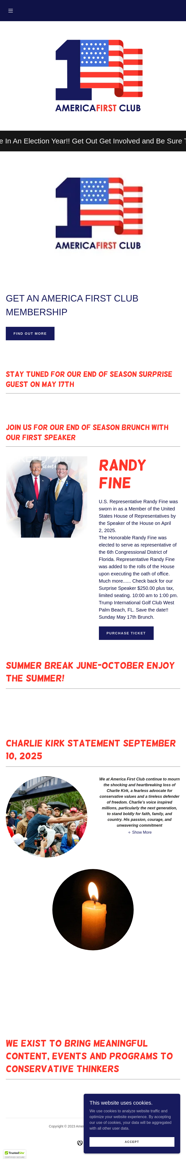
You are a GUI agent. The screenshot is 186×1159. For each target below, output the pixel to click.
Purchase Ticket (126, 633)
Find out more (30, 333)
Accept (132, 1141)
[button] (10, 10)
